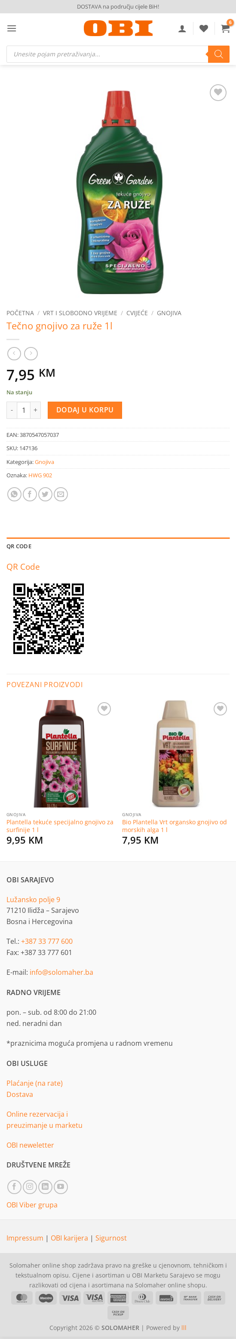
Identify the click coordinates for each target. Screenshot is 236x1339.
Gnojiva (169, 313)
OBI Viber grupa (32, 1205)
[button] (11, 28)
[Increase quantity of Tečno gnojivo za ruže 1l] (36, 410)
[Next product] (14, 353)
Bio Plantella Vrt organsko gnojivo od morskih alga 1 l (174, 825)
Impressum (25, 1238)
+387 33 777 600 (47, 941)
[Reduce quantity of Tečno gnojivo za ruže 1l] (11, 410)
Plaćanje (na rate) (34, 1083)
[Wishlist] (203, 28)
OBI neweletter (30, 1145)
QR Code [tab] (18, 546)
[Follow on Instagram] (30, 1187)
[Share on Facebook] (30, 494)
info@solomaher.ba (61, 972)
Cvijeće (137, 313)
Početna (20, 313)
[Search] (219, 54)
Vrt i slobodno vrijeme (80, 313)
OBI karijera (70, 1238)
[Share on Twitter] (45, 494)
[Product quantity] (24, 410)
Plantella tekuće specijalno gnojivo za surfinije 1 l (59, 825)
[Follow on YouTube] (61, 1187)
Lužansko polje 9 (33, 899)
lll (184, 1328)
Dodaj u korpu (85, 410)
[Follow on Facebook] (14, 1187)
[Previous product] (30, 353)
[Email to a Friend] (61, 494)
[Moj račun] (182, 28)
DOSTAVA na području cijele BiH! (118, 6)
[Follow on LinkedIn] (45, 1187)
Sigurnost (111, 1238)
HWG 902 (40, 475)
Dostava (19, 1094)
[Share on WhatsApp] (14, 494)
